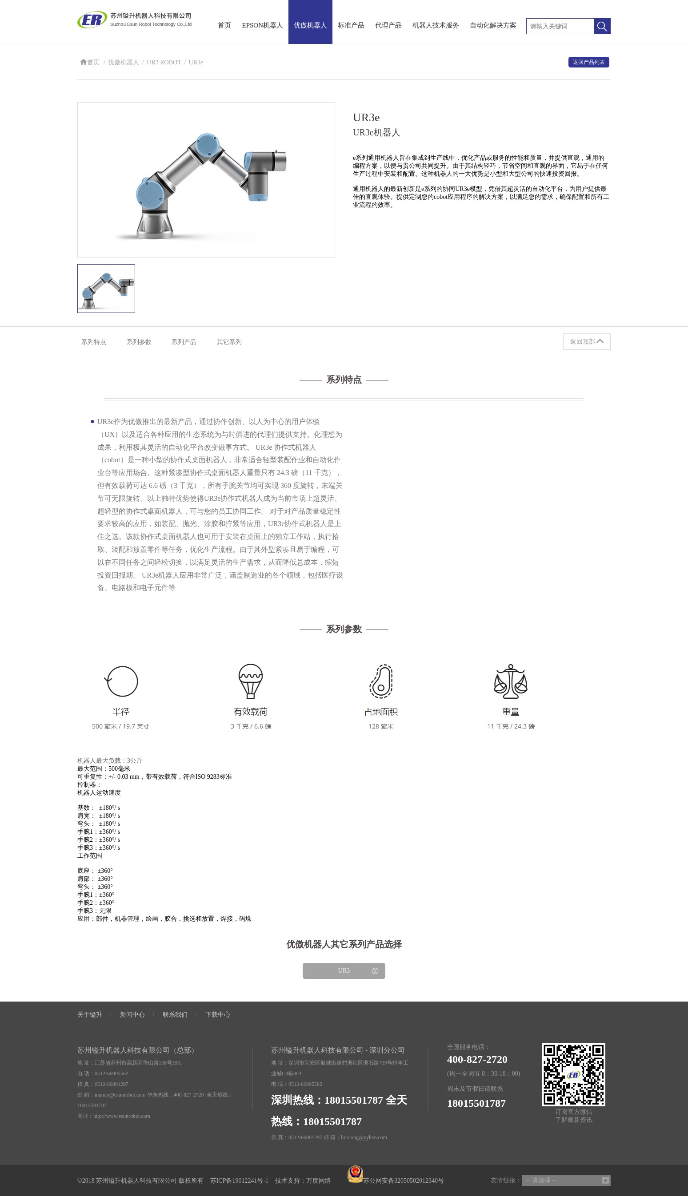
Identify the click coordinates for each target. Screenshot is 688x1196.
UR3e (196, 62)
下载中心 (217, 1014)
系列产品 (188, 342)
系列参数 (141, 342)
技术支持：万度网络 (303, 1180)
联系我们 (175, 1014)
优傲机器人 (123, 62)
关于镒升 (89, 1014)
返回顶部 (587, 341)
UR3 (358, 971)
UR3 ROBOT (164, 62)
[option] (206, 179)
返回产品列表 (589, 62)
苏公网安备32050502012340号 (395, 1180)
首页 (90, 62)
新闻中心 (132, 1014)
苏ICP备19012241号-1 (239, 1180)
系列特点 (94, 342)
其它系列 (235, 342)
